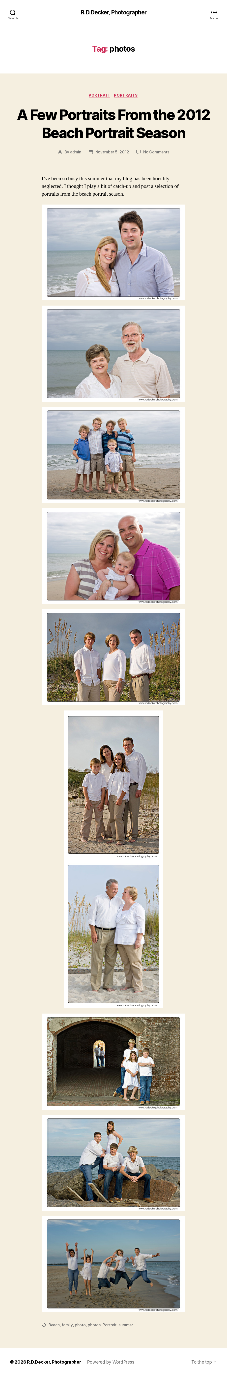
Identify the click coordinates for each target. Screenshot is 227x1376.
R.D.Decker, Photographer (113, 12)
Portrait (99, 95)
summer (126, 1325)
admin (75, 152)
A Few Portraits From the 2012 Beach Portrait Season (113, 123)
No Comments (156, 152)
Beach (54, 1325)
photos (94, 1325)
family (67, 1325)
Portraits (126, 95)
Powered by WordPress (112, 1362)
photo (80, 1325)
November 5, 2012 (112, 152)
